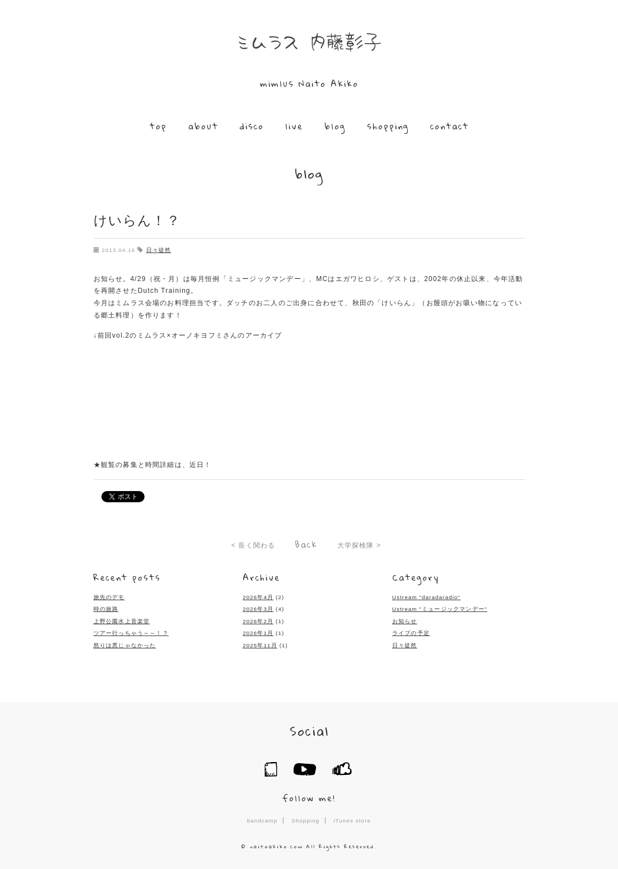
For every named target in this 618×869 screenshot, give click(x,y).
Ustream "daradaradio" (426, 597)
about (203, 126)
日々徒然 (158, 250)
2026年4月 (258, 597)
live (294, 126)
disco (252, 126)
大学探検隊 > (359, 545)
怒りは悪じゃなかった (125, 645)
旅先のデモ (109, 597)
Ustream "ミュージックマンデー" (439, 609)
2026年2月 (258, 621)
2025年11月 (260, 645)
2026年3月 (258, 609)
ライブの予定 (411, 633)
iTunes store (352, 820)
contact (449, 126)
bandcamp (262, 820)
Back (306, 544)
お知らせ (404, 621)
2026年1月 (258, 633)
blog (335, 126)
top (158, 126)
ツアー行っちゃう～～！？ (131, 633)
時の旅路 (106, 609)
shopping (388, 126)
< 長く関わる (253, 545)
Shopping (305, 820)
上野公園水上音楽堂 (122, 621)
